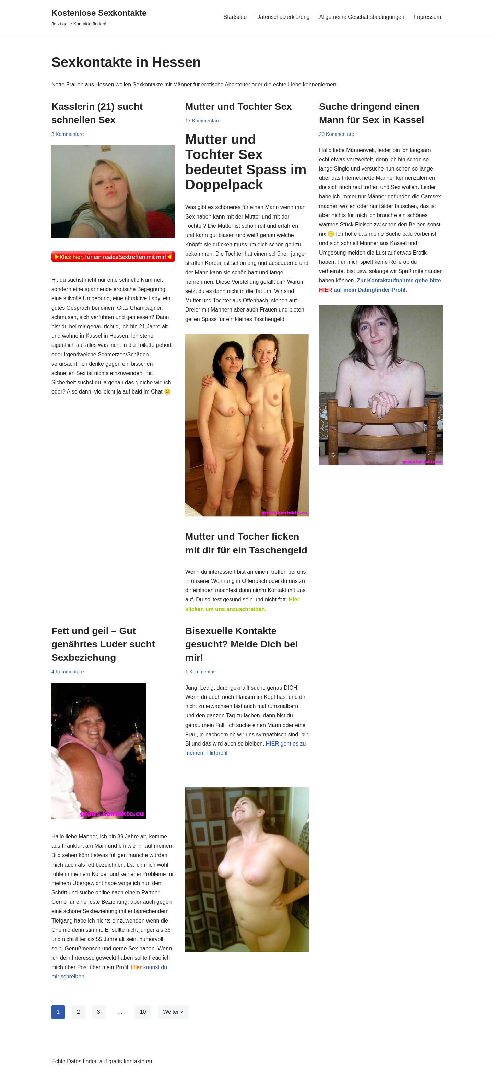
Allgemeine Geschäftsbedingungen (361, 17)
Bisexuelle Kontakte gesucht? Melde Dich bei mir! (241, 644)
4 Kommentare (67, 672)
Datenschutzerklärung (283, 17)
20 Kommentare (336, 134)
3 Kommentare (67, 134)
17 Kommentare (202, 121)
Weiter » (173, 1012)
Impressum (427, 17)
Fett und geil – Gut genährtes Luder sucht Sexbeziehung (103, 644)
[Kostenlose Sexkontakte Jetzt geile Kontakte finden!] (98, 17)
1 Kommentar (200, 672)
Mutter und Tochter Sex (238, 106)
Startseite (235, 17)
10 (143, 1012)
